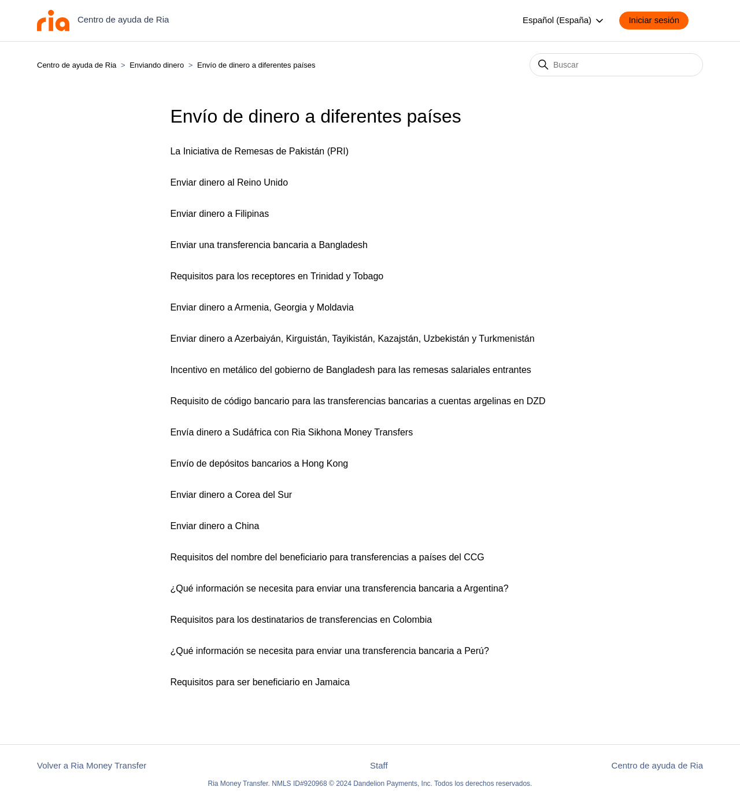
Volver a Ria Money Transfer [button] (91, 765)
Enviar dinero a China (214, 526)
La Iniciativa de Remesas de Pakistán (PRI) (259, 151)
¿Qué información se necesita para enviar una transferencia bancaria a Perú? (329, 651)
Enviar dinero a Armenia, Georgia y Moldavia (262, 307)
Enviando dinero (157, 65)
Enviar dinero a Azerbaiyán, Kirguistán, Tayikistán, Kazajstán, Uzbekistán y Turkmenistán (352, 338)
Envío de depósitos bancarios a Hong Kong (259, 463)
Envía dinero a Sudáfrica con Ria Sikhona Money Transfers (291, 432)
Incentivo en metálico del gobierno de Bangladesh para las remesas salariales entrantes (350, 370)
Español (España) (564, 21)
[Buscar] (616, 64)
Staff (379, 765)
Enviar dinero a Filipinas (219, 214)
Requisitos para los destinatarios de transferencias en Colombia (301, 620)
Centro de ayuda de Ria (76, 65)
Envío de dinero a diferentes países (256, 65)
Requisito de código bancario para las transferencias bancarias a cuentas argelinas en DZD (357, 401)
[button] (659, 20)
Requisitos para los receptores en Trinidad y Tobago (276, 276)
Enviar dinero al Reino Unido (229, 182)
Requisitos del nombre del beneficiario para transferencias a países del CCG (327, 557)
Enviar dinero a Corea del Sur (231, 495)
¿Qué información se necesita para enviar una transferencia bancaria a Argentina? (339, 588)
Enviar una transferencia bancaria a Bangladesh (269, 245)
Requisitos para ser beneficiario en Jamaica (259, 682)
